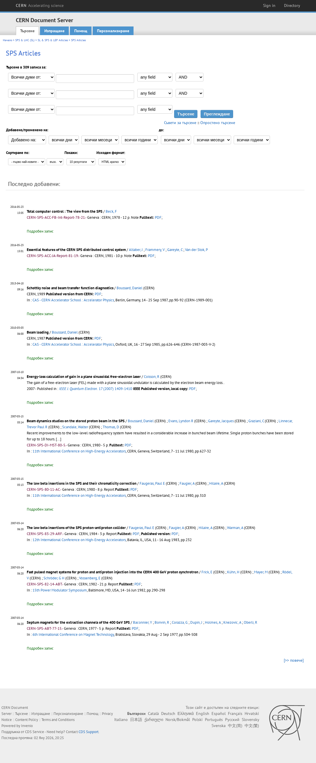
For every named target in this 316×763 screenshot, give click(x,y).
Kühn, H (233, 572)
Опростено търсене (217, 122)
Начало (7, 40)
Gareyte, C (174, 249)
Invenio (27, 725)
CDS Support (88, 731)
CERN (40, 5)
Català (153, 713)
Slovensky (250, 719)
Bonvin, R (162, 622)
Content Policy (26, 719)
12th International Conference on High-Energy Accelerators (79, 539)
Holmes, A (213, 622)
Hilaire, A (216, 483)
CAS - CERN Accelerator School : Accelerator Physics (73, 300)
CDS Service (34, 731)
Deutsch (168, 713)
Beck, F (111, 211)
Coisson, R (151, 376)
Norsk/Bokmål (177, 719)
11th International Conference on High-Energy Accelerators (79, 451)
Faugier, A (187, 483)
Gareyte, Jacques (221, 420)
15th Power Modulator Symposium (60, 590)
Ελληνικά (186, 713)
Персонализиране (113, 30)
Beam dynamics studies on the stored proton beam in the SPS (76, 420)
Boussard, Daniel (129, 288)
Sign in (269, 5)
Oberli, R (250, 622)
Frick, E (206, 572)
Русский (232, 719)
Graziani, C (256, 420)
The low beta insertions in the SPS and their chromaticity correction (81, 483)
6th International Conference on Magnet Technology (73, 634)
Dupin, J (196, 622)
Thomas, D (111, 427)
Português (214, 719)
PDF (158, 217)
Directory (292, 5)
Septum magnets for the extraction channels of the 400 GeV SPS (78, 622)
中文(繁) (252, 725)
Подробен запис (40, 231)
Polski (197, 719)
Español (219, 713)
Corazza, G (180, 622)
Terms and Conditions (58, 719)
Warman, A (235, 527)
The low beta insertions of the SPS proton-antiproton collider (76, 527)
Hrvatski (252, 713)
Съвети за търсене (180, 122)
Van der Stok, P (196, 249)
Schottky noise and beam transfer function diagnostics (70, 288)
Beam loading (38, 332)
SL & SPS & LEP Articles (53, 40)
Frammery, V (155, 249)
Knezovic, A (232, 622)
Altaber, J (136, 249)
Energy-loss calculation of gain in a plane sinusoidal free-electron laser (84, 376)
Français (235, 713)
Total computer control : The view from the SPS (64, 211)
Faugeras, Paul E (152, 483)
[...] (58, 439)
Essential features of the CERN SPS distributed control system (76, 249)
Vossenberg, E (89, 578)
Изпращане (54, 30)
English (202, 713)
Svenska (219, 725)
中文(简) (235, 725)
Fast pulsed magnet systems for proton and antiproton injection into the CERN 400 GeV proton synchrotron (112, 572)
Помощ (80, 30)
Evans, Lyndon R (180, 420)
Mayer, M (261, 572)
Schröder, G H (53, 578)
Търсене (27, 30)
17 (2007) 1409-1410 (95, 388)
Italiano (121, 719)
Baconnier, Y (142, 622)
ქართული (153, 719)
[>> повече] (294, 660)
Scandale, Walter (75, 427)
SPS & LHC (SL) (25, 40)
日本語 (136, 719)
